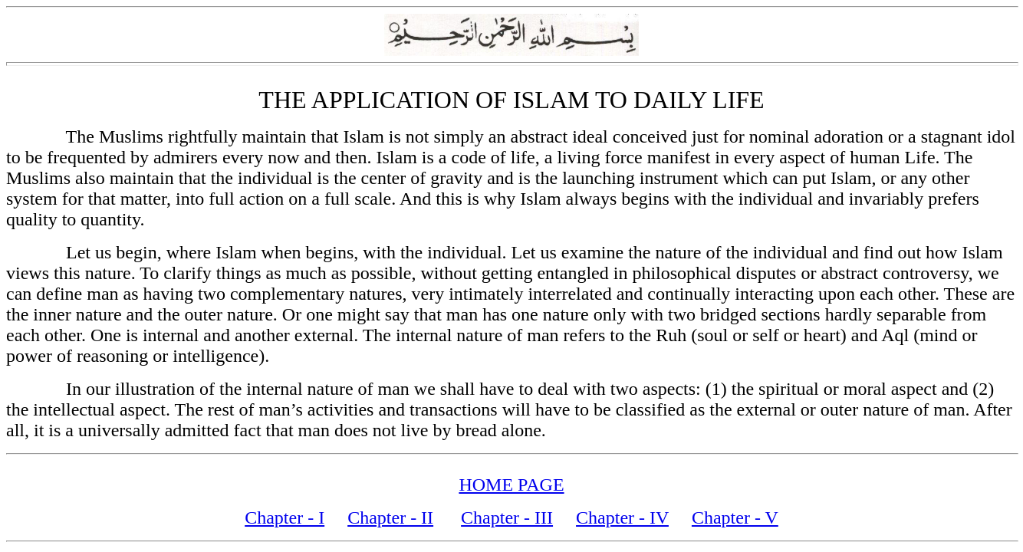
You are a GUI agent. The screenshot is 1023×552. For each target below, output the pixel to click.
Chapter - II (390, 517)
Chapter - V (735, 517)
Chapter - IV (622, 517)
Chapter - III (507, 517)
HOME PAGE (511, 485)
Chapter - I (284, 517)
